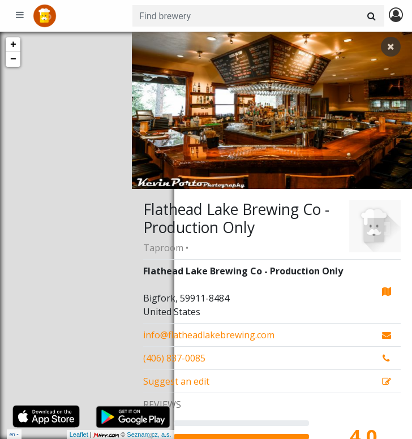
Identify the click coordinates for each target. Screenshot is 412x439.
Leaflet (36, 434)
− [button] (13, 59)
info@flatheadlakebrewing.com (208, 335)
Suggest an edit (176, 381)
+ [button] (13, 44)
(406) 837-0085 (174, 358)
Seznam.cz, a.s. (107, 434)
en (12, 434)
